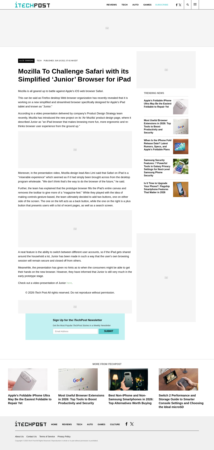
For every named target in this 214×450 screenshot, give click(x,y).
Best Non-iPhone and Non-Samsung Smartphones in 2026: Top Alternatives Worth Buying (130, 399)
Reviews (112, 4)
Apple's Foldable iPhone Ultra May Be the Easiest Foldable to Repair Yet (157, 103)
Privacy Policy (64, 436)
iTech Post (41, 292)
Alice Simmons (26, 61)
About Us (19, 436)
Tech (125, 4)
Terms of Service (47, 436)
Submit (108, 331)
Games (147, 4)
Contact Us (31, 436)
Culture (115, 424)
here (69, 283)
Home (54, 424)
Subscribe (161, 4)
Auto (135, 4)
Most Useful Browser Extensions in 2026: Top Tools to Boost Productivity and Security (157, 126)
